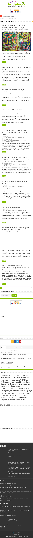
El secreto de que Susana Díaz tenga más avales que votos (15, 366)
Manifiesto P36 (11, 519)
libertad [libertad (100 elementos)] (25, 392)
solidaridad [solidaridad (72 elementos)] (21, 399)
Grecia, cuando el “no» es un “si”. (12, 110)
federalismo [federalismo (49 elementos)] (22, 390)
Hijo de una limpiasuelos (7, 362)
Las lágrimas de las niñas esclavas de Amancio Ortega (14, 354)
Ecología (9, 93)
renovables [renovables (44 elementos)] (24, 397)
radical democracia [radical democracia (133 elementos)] (14, 397)
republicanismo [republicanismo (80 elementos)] (6, 399)
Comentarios (16, 347)
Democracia (12, 31)
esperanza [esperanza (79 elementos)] (13, 390)
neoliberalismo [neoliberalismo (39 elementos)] (20, 393)
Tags (22, 347)
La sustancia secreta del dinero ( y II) (13, 90)
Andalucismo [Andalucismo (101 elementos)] (23, 375)
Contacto (25, 536)
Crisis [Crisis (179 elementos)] (22, 380)
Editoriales (11, 112)
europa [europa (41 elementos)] (17, 390)
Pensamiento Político (19, 31)
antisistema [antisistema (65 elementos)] (24, 377)
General (22, 71)
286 (9, 513)
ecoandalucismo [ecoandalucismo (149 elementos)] (8, 388)
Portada (2, 18)
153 (16, 520)
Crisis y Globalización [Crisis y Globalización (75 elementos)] (24, 382)
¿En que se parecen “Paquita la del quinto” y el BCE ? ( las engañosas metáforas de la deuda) (16, 132)
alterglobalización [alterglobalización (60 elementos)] (5, 375)
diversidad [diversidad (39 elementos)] (8, 386)
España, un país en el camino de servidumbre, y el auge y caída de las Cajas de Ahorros (15, 267)
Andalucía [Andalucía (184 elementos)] (5, 377)
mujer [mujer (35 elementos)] (16, 393)
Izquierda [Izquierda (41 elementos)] (20, 392)
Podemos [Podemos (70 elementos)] (10, 395)
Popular (3, 347)
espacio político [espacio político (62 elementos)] (5, 390)
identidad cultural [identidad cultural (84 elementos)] (7, 392)
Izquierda (27, 71)
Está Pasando (18, 71)
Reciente (9, 347)
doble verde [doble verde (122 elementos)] (15, 386)
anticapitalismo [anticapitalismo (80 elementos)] (15, 377)
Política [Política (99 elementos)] (15, 395)
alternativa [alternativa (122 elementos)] (15, 375)
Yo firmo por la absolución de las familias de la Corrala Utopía (15, 506)
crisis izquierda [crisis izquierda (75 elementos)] (13, 382)
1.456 (10, 508)
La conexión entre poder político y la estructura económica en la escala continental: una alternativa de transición (15, 27)
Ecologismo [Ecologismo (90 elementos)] (19, 388)
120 (8, 527)
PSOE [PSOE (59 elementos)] (20, 395)
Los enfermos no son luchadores (9, 350)
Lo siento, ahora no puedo (8, 16)
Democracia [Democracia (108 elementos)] (5, 384)
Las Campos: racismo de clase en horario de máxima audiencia (16, 358)
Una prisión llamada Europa (11, 207)
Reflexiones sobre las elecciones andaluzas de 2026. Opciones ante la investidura (19, 474)
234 (9, 516)
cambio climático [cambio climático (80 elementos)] (9, 380)
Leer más (4, 62)
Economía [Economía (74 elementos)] (26, 388)
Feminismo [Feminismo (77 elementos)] (28, 390)
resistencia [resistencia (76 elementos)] (14, 399)
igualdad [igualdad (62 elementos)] (15, 392)
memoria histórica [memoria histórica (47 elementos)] (10, 393)
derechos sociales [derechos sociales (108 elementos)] (16, 384)
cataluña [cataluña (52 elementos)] (18, 380)
